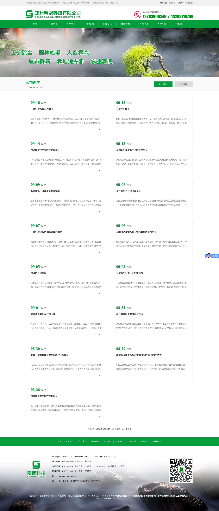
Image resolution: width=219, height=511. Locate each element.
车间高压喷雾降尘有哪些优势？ (131, 150)
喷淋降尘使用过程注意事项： (45, 150)
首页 (35, 24)
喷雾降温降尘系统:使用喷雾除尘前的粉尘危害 (139, 355)
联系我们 (189, 3)
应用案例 (181, 3)
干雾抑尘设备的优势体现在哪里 (46, 232)
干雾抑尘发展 (123, 109)
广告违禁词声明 (107, 496)
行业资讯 (183, 84)
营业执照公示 (93, 496)
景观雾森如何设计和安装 (43, 314)
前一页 (111, 429)
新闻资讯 (107, 24)
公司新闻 (163, 84)
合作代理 (143, 24)
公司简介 (52, 24)
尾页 (130, 429)
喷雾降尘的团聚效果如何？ (44, 396)
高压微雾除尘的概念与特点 (129, 314)
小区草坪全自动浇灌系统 (128, 191)
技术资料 (125, 24)
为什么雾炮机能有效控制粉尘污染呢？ (50, 355)
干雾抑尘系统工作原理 (42, 109)
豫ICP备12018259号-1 (77, 496)
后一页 (125, 429)
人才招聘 (161, 24)
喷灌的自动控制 (38, 273)
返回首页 (163, 3)
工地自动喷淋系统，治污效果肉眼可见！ (136, 232)
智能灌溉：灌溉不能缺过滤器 (45, 191)
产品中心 (172, 3)
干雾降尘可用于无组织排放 (129, 273)
